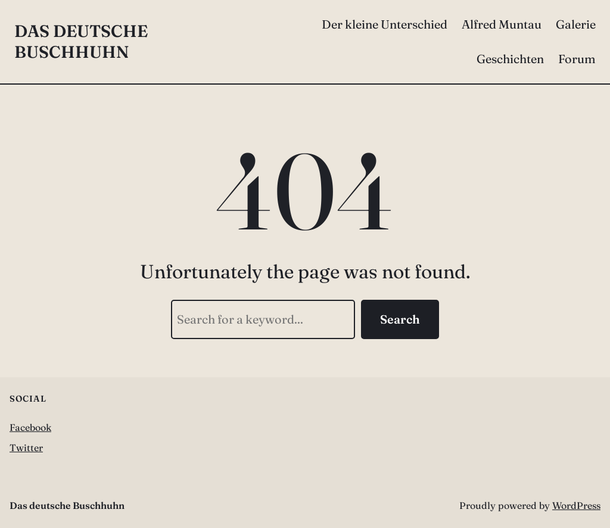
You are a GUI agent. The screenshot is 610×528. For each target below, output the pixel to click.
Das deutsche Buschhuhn (81, 41)
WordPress (576, 505)
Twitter (26, 448)
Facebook (30, 427)
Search (400, 319)
